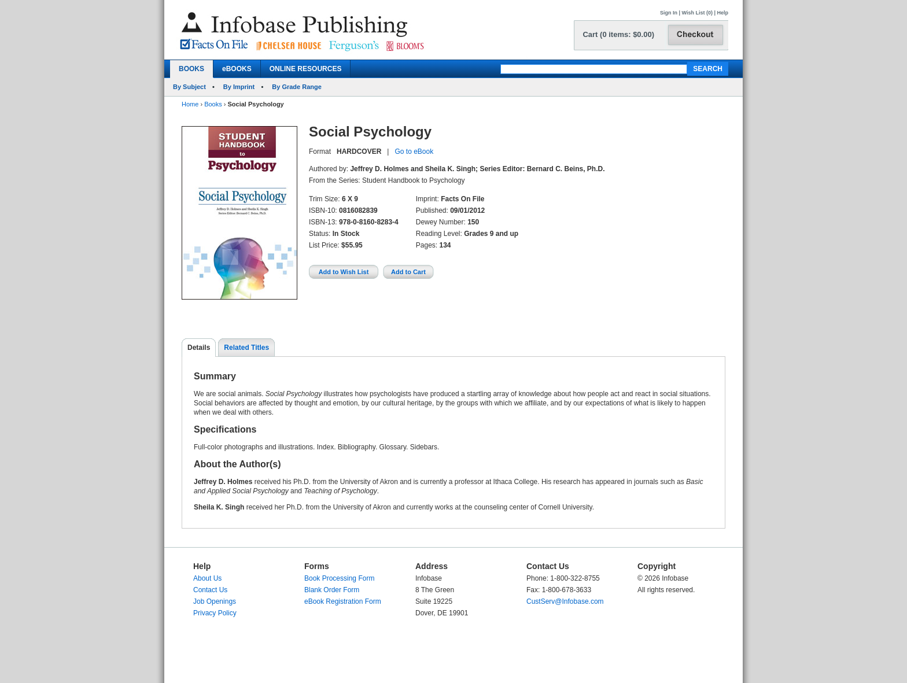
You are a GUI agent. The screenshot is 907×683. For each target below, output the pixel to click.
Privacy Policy (215, 613)
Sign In (668, 13)
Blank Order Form (331, 590)
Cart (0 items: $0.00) (618, 34)
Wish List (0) (697, 13)
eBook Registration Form (342, 601)
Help (722, 13)
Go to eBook (413, 151)
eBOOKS (237, 69)
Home (190, 104)
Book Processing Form (339, 578)
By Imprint (239, 86)
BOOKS (191, 69)
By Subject (189, 86)
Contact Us (210, 590)
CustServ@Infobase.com (565, 601)
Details (198, 348)
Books (213, 104)
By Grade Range (297, 86)
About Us (207, 578)
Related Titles (246, 348)
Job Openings (214, 601)
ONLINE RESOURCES (306, 69)
